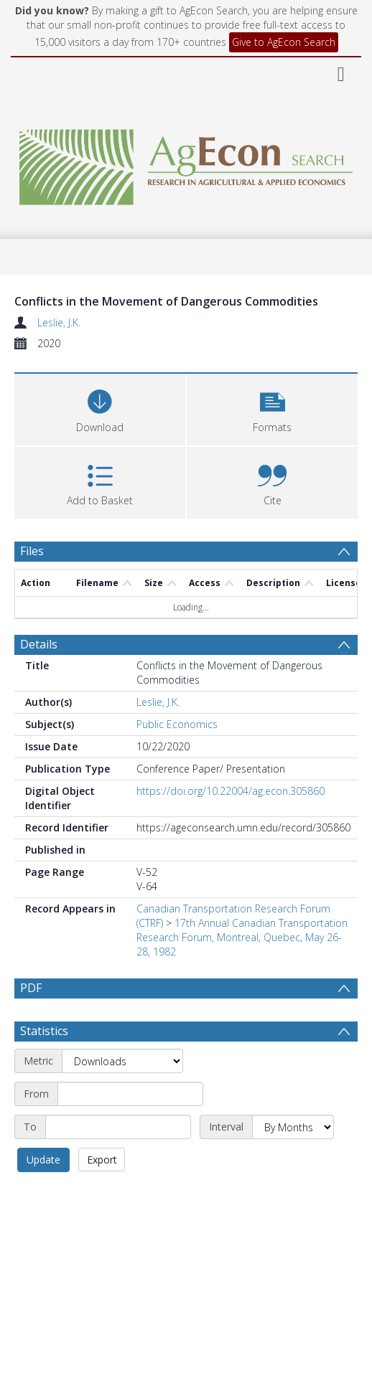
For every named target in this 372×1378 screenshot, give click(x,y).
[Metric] (122, 1061)
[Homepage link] (186, 163)
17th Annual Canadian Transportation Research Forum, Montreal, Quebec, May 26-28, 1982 (242, 937)
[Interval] (293, 1127)
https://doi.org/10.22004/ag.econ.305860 (230, 791)
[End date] (118, 1127)
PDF (31, 988)
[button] (272, 408)
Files (32, 551)
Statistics (44, 1031)
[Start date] (130, 1094)
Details (38, 644)
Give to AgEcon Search (283, 42)
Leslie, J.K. (58, 322)
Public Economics (177, 724)
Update (43, 1159)
